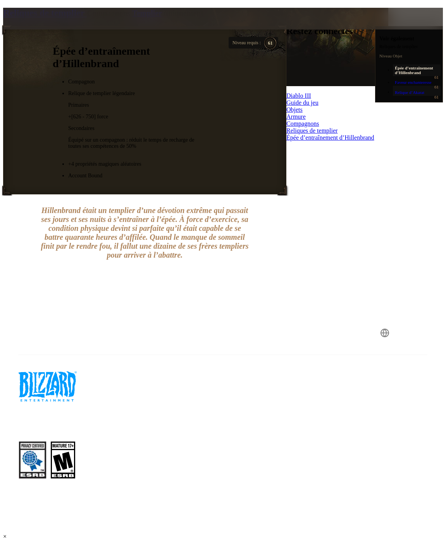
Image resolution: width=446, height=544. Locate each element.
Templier (147, 13)
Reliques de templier (45, 13)
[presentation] (32, 28)
